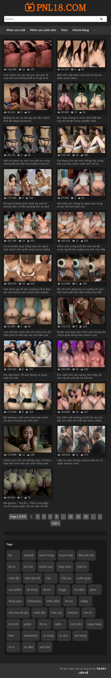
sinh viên (76, 624)
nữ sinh (13, 624)
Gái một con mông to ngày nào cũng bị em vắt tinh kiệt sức (80, 205)
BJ (10, 555)
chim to (81, 566)
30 (85, 516)
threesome (30, 635)
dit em (47, 589)
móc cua (56, 612)
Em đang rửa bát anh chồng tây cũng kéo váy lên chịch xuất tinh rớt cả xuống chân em (80, 163)
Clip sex (66, 578)
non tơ (87, 612)
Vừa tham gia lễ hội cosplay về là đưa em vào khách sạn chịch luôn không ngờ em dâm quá (27, 292)
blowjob (29, 555)
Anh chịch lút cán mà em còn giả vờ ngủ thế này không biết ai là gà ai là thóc (25, 78)
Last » (55, 523)
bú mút (28, 566)
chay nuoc (65, 566)
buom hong (46, 555)
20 (78, 516)
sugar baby (94, 624)
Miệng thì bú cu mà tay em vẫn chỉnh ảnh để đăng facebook (26, 119)
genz (93, 589)
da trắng (32, 589)
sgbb (58, 624)
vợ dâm (29, 647)
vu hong (48, 635)
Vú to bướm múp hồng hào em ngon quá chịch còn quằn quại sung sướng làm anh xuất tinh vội (26, 249)
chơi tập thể (32, 578)
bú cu (11, 566)
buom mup (66, 555)
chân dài (13, 578)
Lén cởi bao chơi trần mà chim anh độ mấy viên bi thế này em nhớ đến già (27, 334)
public (27, 624)
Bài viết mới (86, 555)
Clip (48, 578)
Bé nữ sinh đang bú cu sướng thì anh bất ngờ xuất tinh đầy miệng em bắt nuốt (80, 292)
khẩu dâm (53, 601)
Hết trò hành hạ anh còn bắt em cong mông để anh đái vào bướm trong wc (26, 162)
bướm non (46, 566)
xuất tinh (44, 647)
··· (95, 30)
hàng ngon (15, 601)
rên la (43, 624)
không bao (34, 601)
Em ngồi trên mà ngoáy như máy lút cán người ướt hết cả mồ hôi (79, 376)
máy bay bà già (18, 612)
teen (11, 635)
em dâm (79, 589)
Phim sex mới (16, 30)
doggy (62, 589)
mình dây (39, 612)
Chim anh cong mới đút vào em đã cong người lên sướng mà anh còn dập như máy (81, 249)
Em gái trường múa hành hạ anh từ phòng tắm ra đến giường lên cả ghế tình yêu (26, 206)
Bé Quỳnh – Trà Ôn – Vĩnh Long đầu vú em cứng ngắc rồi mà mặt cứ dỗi (25, 505)
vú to (11, 647)
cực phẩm (14, 589)
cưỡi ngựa (83, 578)
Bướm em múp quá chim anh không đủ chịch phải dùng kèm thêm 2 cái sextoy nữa (81, 335)
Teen (64, 30)
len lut (69, 601)
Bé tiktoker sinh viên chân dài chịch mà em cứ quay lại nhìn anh (25, 419)
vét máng (80, 635)
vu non (63, 635)
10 (70, 516)
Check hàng (80, 30)
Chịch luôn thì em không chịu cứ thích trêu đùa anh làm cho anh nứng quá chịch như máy (27, 463)
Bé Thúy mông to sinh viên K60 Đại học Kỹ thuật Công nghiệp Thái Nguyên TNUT (79, 120)
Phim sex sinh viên (43, 30)
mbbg (84, 601)
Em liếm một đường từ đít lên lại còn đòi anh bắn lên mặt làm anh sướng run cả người (80, 420)
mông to (73, 612)
